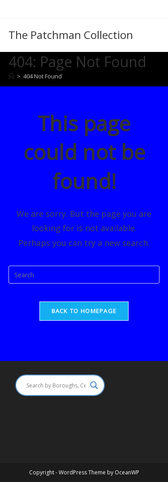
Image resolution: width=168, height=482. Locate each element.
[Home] (11, 76)
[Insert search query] (84, 275)
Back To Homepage (84, 311)
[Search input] (56, 385)
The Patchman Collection (71, 34)
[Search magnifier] (94, 385)
